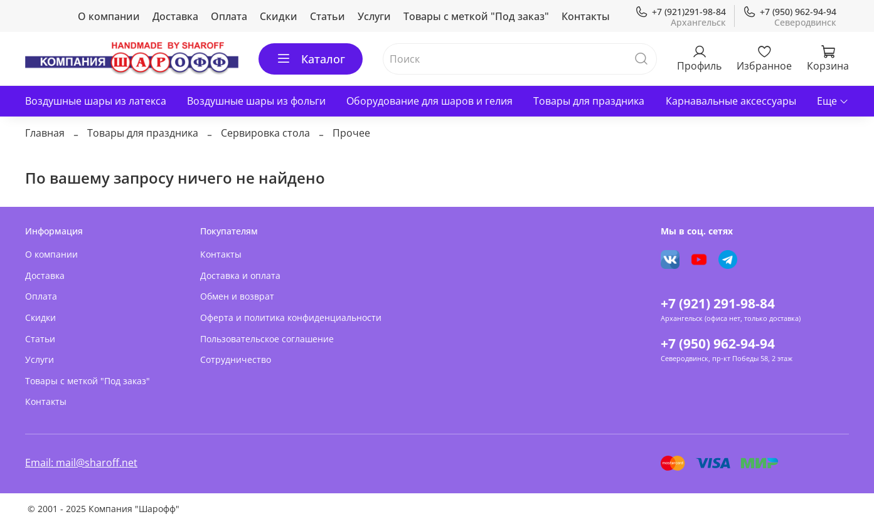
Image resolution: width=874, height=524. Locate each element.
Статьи (327, 16)
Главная (45, 133)
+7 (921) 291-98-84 (718, 303)
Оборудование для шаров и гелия (429, 101)
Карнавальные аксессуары (731, 101)
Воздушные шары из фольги (256, 101)
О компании (109, 16)
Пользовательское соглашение (267, 339)
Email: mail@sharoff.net (81, 462)
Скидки (278, 16)
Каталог (310, 58)
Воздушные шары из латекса (95, 101)
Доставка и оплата (240, 275)
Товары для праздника (588, 101)
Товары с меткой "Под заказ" (476, 16)
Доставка (175, 16)
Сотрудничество (235, 359)
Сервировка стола (265, 133)
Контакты (586, 16)
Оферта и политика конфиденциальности (290, 317)
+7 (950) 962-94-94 (789, 11)
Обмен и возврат (237, 296)
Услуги (374, 16)
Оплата (229, 16)
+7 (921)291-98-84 (680, 11)
